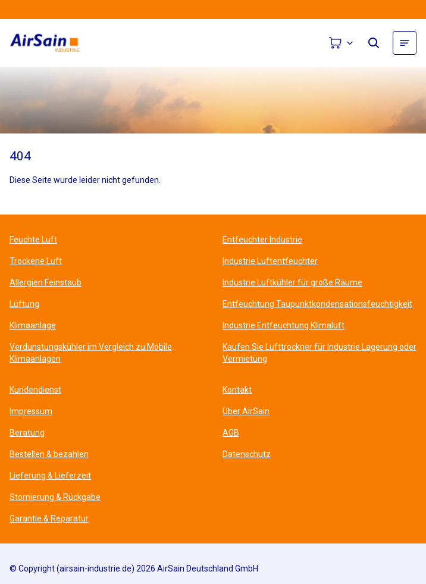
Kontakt (237, 389)
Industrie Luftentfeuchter (270, 261)
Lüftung (24, 304)
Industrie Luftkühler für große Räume (292, 282)
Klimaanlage (33, 325)
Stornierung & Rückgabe (55, 497)
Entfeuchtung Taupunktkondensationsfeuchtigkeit (317, 304)
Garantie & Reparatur (49, 518)
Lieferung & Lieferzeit (50, 475)
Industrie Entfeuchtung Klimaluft (283, 325)
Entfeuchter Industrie (262, 239)
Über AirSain (246, 411)
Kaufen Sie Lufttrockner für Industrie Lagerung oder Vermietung (319, 353)
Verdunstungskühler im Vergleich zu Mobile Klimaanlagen (91, 353)
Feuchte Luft (33, 239)
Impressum (31, 411)
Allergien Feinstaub (46, 282)
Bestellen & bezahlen (49, 454)
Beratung (27, 432)
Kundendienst (35, 389)
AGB (231, 432)
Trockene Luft (36, 261)
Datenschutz (247, 454)
